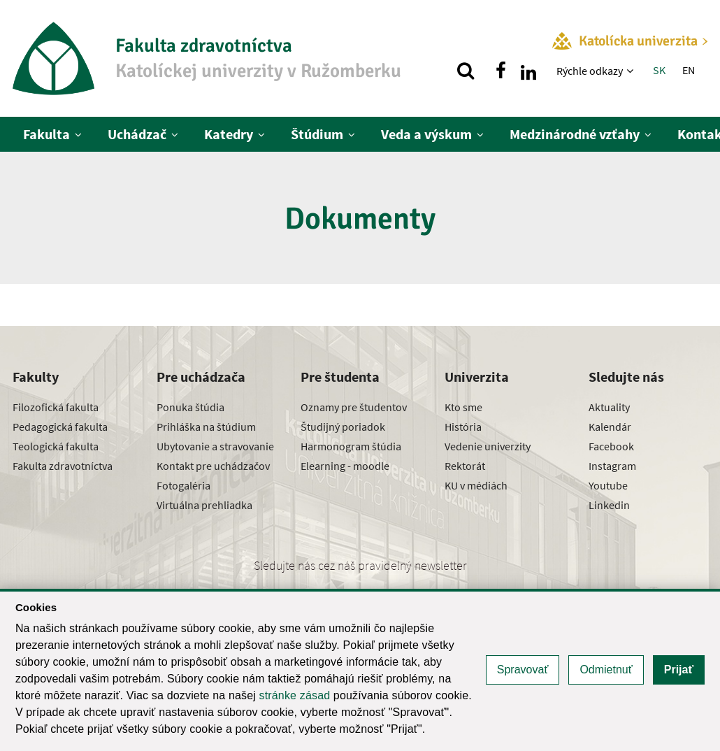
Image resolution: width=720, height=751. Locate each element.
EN (688, 70)
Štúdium (317, 134)
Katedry (228, 134)
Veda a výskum (426, 134)
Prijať (678, 669)
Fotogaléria (183, 485)
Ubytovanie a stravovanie (215, 446)
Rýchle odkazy (589, 71)
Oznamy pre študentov (354, 407)
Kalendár (610, 427)
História (463, 427)
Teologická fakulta (56, 446)
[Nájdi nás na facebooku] (500, 71)
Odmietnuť (605, 669)
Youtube (608, 485)
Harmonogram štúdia (351, 446)
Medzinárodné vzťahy (575, 134)
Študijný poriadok (343, 427)
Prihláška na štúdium (206, 427)
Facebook (611, 446)
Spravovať (523, 669)
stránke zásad (295, 695)
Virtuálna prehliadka (204, 505)
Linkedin (609, 505)
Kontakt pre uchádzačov (213, 466)
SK (659, 70)
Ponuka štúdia (190, 407)
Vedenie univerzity (488, 446)
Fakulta (46, 134)
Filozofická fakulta (56, 407)
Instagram (612, 466)
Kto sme (463, 407)
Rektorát (465, 466)
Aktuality (609, 407)
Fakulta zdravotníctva (63, 466)
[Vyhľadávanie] (466, 71)
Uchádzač (137, 134)
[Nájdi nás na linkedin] (528, 71)
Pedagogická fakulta (60, 427)
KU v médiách (476, 485)
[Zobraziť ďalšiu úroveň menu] (631, 70)
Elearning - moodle (345, 466)
